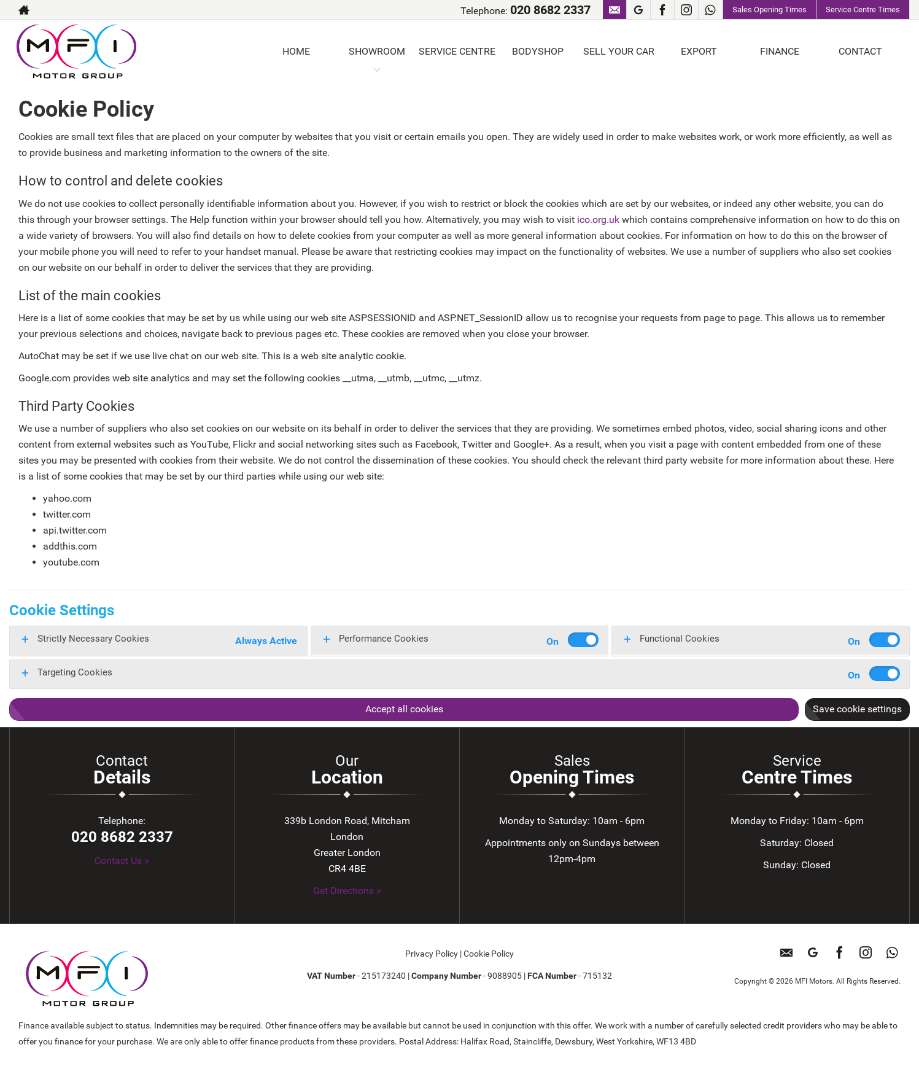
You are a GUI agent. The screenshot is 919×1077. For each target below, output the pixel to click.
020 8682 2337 (550, 9)
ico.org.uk (598, 219)
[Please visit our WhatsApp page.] (710, 10)
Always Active (266, 641)
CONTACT (860, 51)
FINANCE (779, 51)
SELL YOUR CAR (618, 51)
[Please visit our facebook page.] (662, 10)
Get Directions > (347, 890)
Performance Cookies (383, 638)
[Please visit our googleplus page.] (638, 10)
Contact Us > (122, 860)
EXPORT (699, 51)
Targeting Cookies (74, 672)
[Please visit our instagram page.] (686, 10)
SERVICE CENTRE (457, 51)
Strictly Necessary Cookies (93, 638)
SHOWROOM (377, 51)
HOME (296, 51)
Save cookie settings (857, 709)
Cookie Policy (488, 953)
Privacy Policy (431, 953)
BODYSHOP (538, 51)
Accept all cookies (404, 709)
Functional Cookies (679, 638)
